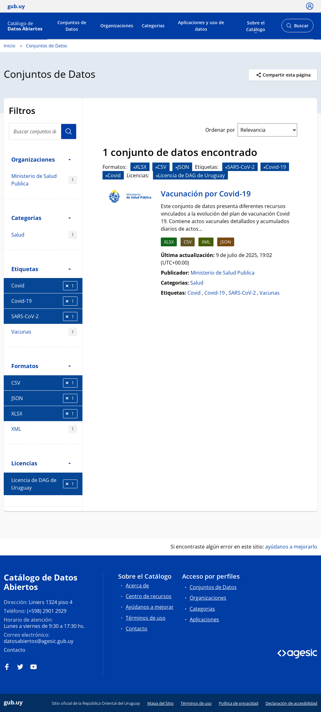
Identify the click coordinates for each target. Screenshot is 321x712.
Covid (44, 285)
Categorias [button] (41, 218)
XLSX (44, 413)
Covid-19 (44, 301)
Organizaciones (116, 26)
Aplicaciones (204, 619)
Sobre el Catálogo (255, 25)
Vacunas (44, 332)
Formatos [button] (41, 366)
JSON (44, 398)
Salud (44, 235)
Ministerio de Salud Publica (44, 180)
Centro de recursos (148, 596)
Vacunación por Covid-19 (206, 193)
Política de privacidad (238, 703)
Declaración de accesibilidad (291, 703)
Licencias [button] (41, 463)
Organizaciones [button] (41, 159)
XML (44, 429)
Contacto (14, 649)
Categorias (153, 26)
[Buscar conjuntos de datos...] (43, 131)
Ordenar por (220, 129)
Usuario (68, 131)
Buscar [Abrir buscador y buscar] (297, 27)
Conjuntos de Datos (71, 25)
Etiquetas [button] (41, 269)
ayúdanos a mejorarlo (291, 546)
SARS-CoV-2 (44, 316)
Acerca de (137, 585)
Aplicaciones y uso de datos (201, 25)
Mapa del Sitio (160, 703)
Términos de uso (146, 617)
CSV (44, 383)
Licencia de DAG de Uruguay (44, 484)
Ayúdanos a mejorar (150, 606)
